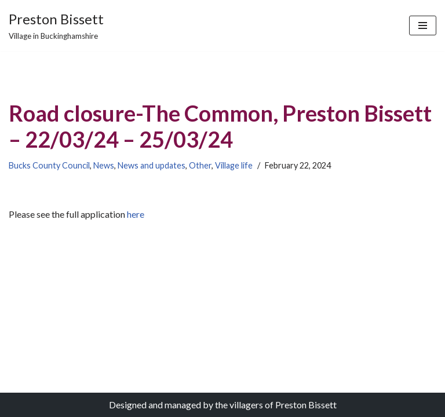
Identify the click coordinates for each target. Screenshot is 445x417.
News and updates (151, 165)
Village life (234, 165)
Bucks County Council (49, 165)
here (134, 214)
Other (200, 165)
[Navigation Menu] (422, 25)
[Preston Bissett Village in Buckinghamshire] (56, 25)
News (103, 165)
